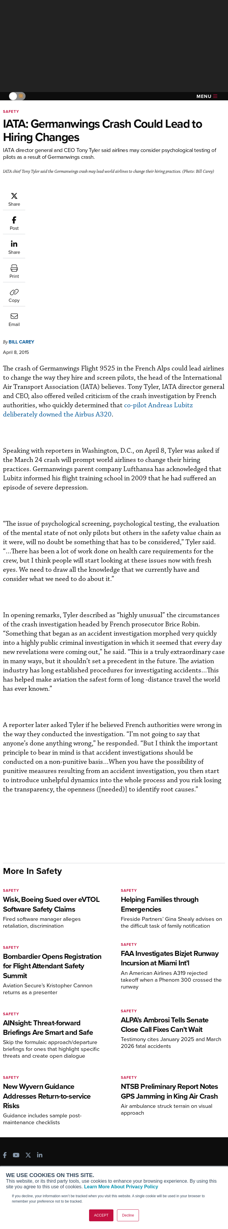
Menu (207, 96)
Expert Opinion (176, 1070)
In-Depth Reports (178, 1078)
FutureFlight (19, 1100)
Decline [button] (128, 1215)
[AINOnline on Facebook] (5, 1035)
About (13, 1146)
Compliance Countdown (185, 1119)
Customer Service (101, 1070)
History (14, 1162)
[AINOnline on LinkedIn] (39, 1035)
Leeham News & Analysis (35, 1121)
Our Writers (19, 1154)
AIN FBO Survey (26, 1062)
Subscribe (94, 1062)
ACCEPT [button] (101, 1215)
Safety (11, 111)
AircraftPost (23, 1084)
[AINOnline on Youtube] (16, 1035)
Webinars (171, 1094)
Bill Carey (21, 221)
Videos (168, 1086)
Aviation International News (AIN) (34, 1073)
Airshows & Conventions (185, 1103)
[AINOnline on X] (28, 1035)
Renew (91, 1078)
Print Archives (175, 1062)
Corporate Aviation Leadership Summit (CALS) (37, 1111)
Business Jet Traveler (32, 1092)
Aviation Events (177, 1111)
